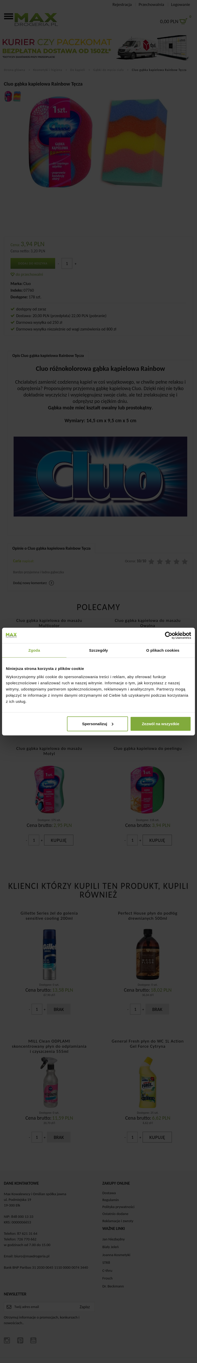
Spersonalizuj (97, 723)
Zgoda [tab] (34, 650)
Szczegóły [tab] (98, 650)
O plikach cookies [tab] (162, 650)
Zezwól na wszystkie (160, 723)
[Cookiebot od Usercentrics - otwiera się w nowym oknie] (168, 635)
